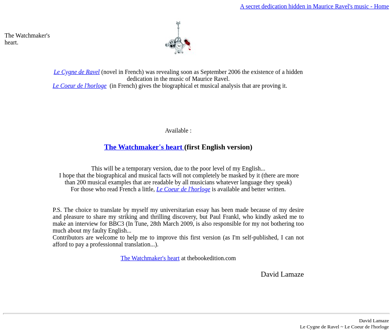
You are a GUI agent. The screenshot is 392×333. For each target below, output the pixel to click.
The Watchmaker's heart (144, 147)
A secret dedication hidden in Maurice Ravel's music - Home (314, 6)
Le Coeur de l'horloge (80, 85)
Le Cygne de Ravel (77, 72)
